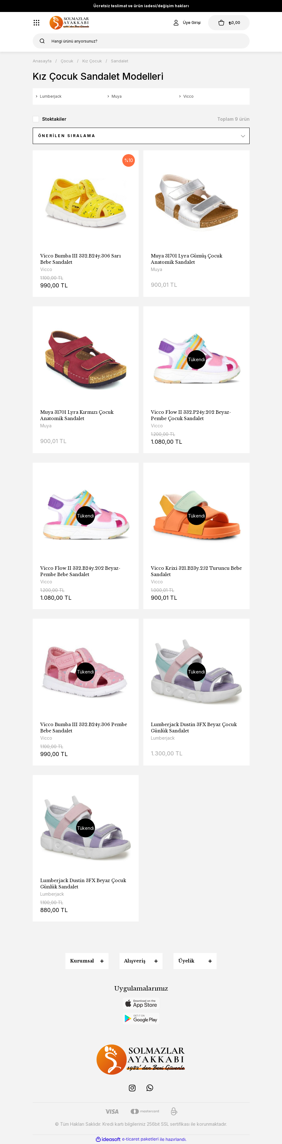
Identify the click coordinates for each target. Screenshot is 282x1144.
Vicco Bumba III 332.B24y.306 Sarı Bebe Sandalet (80, 259)
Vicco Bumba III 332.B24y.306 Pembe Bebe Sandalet (83, 728)
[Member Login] (186, 22)
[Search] (141, 41)
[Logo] (69, 22)
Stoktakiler (54, 119)
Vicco (46, 269)
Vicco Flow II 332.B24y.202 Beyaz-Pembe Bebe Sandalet (80, 571)
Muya (156, 269)
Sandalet (119, 60)
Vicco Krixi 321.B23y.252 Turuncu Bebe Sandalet (196, 571)
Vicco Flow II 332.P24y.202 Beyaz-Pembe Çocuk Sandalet (191, 415)
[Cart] (229, 22)
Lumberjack (163, 738)
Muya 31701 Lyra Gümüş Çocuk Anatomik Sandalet (186, 259)
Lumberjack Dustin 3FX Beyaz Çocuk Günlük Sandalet (194, 728)
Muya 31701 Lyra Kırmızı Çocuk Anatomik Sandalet (76, 415)
